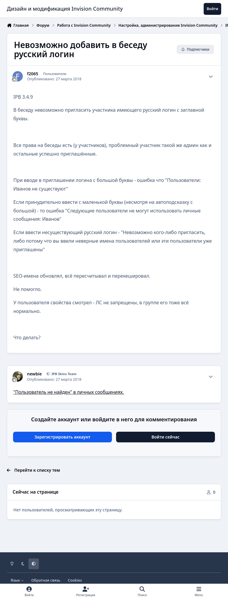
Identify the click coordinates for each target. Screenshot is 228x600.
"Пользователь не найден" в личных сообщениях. (68, 392)
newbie (34, 374)
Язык (17, 580)
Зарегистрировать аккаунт (62, 437)
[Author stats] (211, 76)
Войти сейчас (165, 437)
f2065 (32, 73)
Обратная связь (45, 580)
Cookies (75, 580)
